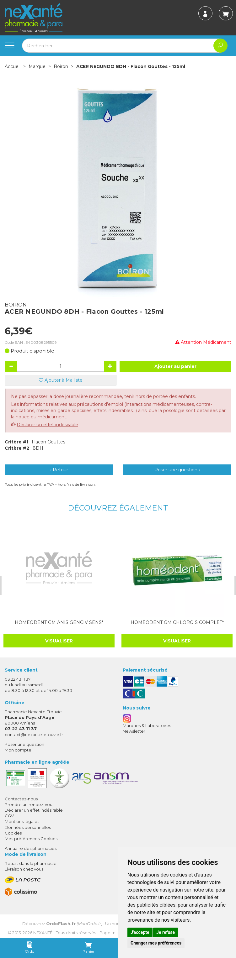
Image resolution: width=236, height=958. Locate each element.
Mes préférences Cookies (31, 838)
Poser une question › (177, 470)
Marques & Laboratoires (147, 725)
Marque (37, 66)
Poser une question (24, 743)
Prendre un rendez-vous (29, 804)
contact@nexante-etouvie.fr (34, 734)
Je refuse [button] (165, 932)
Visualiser (58, 640)
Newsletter (134, 730)
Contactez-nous (21, 798)
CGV (9, 815)
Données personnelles (28, 827)
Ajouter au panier (175, 366)
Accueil (12, 66)
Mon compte (18, 749)
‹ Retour (59, 470)
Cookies (13, 832)
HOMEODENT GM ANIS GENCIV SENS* (58, 622)
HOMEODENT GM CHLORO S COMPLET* (176, 622)
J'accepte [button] (140, 932)
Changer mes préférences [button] (156, 942)
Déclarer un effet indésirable (47, 424)
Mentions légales (22, 821)
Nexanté (42, 932)
